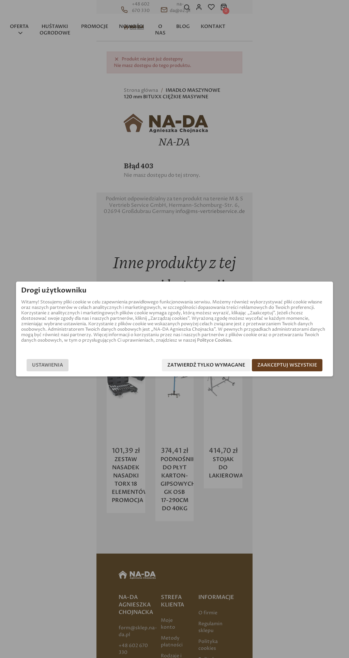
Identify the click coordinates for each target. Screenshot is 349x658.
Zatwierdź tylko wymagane (214, 365)
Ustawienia (39, 365)
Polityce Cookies (44, 341)
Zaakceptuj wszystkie (295, 365)
